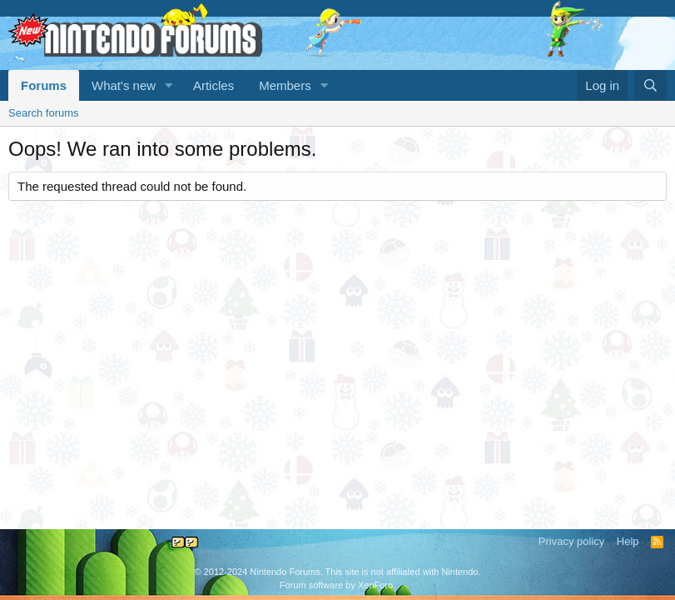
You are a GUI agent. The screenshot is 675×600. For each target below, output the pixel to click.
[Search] (650, 85)
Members (285, 85)
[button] (169, 85)
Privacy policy (571, 541)
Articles (213, 85)
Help (628, 541)
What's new (124, 85)
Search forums (43, 113)
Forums (44, 85)
